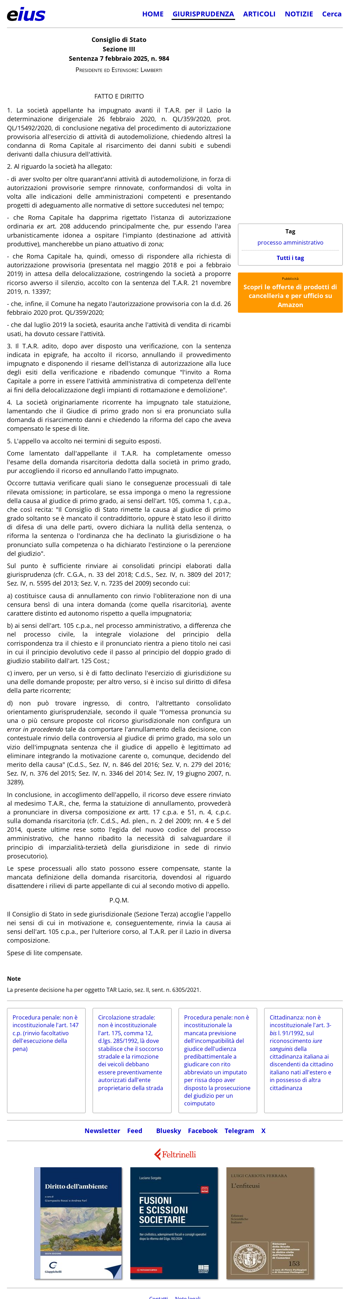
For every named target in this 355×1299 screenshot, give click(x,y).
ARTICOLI (259, 14)
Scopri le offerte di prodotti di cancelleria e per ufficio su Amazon (290, 296)
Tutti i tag (290, 258)
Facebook (203, 1130)
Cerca (332, 14)
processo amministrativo (291, 242)
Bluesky (168, 1130)
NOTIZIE (299, 14)
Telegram (239, 1130)
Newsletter (102, 1130)
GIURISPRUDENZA (203, 14)
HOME (153, 14)
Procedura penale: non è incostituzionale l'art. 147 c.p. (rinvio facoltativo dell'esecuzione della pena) (46, 1033)
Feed (134, 1130)
